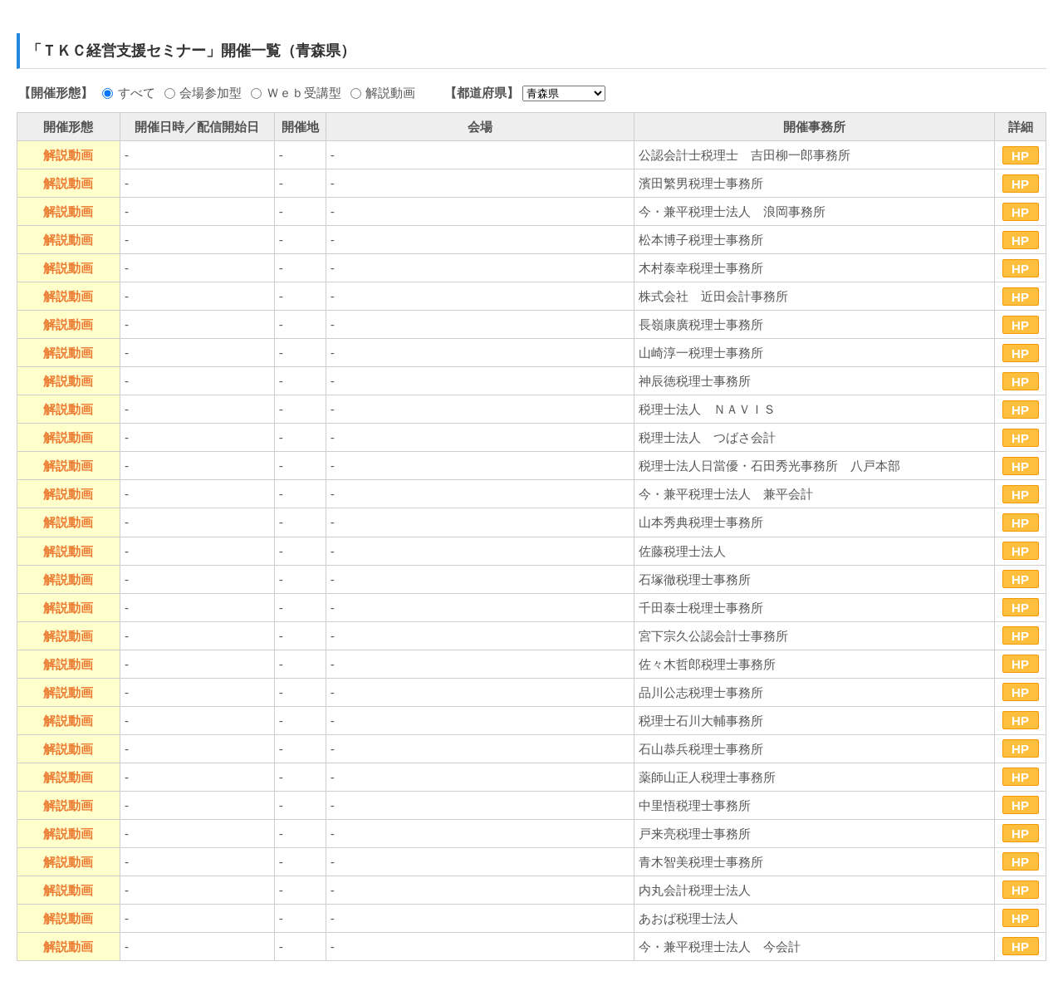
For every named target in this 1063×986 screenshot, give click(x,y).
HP (1020, 156)
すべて (136, 93)
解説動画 (390, 93)
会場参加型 (210, 93)
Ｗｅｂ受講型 (304, 93)
